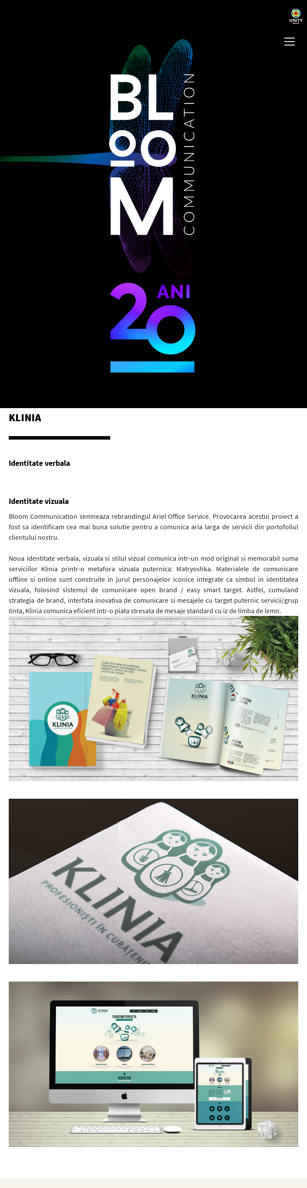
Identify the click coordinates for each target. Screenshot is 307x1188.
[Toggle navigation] (289, 41)
